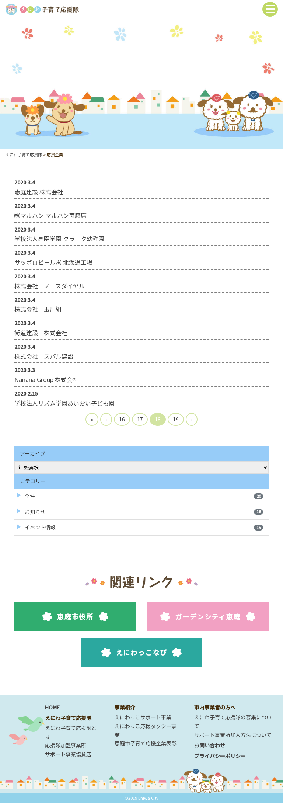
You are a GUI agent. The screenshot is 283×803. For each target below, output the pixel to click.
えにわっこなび (141, 652)
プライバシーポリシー (220, 755)
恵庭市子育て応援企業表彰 (146, 743)
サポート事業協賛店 (68, 754)
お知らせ (144, 511)
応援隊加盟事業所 (65, 745)
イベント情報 (144, 527)
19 (176, 419)
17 (140, 419)
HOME (52, 707)
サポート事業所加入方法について (233, 734)
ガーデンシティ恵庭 (207, 616)
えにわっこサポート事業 (143, 717)
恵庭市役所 (75, 616)
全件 (144, 496)
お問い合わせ (209, 745)
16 (122, 419)
